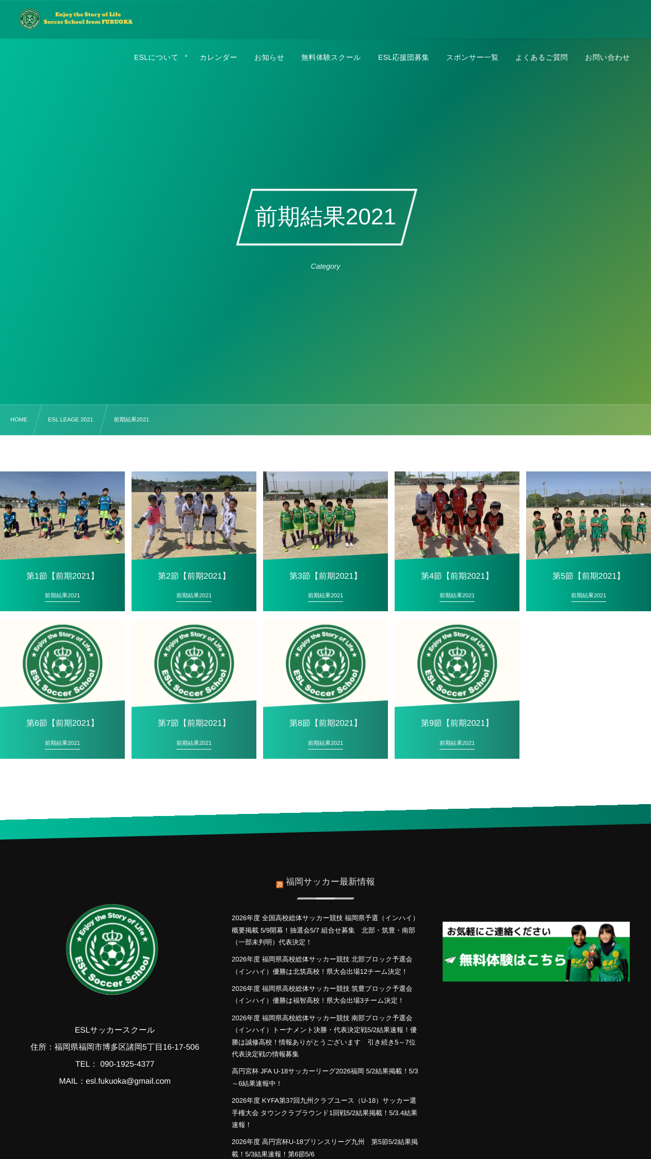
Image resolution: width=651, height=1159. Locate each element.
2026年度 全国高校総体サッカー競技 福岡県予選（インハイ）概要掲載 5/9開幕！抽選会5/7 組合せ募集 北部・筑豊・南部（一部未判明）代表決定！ (325, 930)
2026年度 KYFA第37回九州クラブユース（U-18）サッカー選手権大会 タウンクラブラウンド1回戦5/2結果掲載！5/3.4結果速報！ (324, 1113)
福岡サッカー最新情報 (330, 875)
